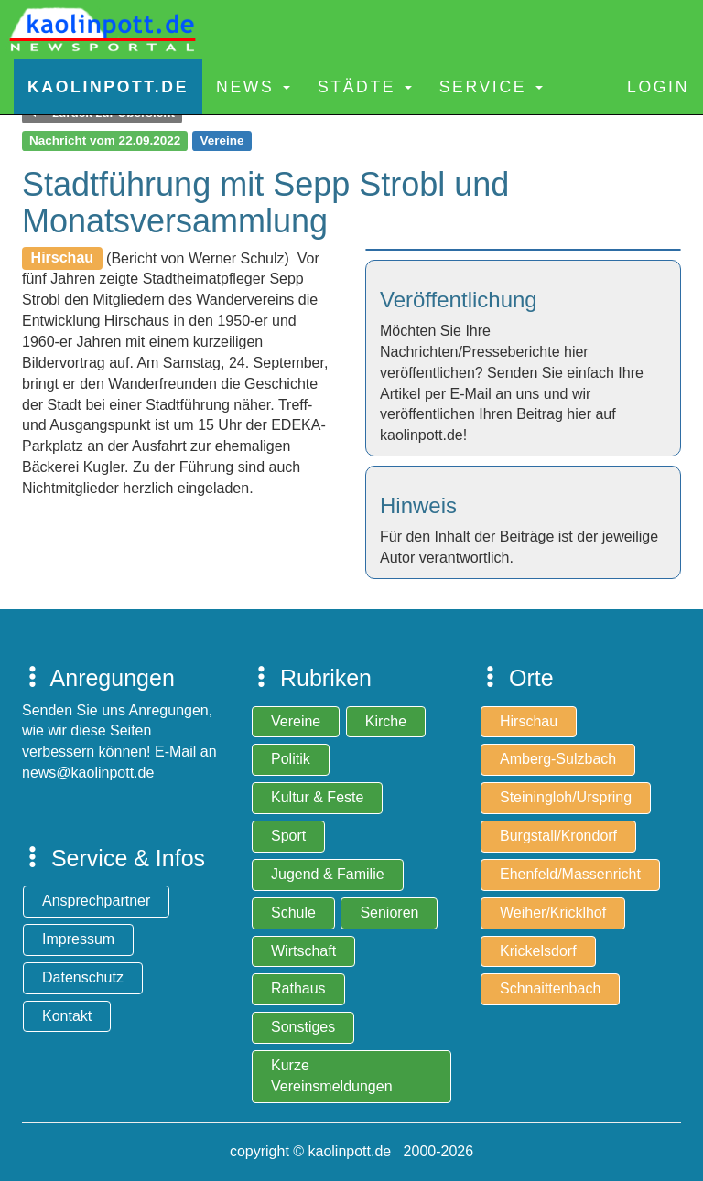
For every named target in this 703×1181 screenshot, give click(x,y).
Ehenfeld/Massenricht (570, 874)
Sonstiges (303, 1027)
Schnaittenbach (550, 988)
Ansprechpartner (96, 900)
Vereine (295, 721)
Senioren (389, 912)
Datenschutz (83, 977)
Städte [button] (365, 87)
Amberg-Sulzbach (558, 759)
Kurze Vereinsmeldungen (332, 1076)
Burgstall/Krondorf (558, 835)
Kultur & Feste (317, 797)
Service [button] (491, 87)
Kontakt (67, 1016)
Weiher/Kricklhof (553, 912)
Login (658, 87)
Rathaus (298, 988)
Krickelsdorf (538, 951)
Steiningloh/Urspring (566, 797)
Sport (288, 835)
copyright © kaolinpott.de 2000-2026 (351, 1151)
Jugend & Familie (327, 874)
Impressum (78, 939)
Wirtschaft (303, 951)
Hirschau (528, 721)
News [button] (253, 87)
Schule (293, 912)
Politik (290, 759)
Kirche (385, 721)
